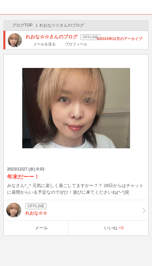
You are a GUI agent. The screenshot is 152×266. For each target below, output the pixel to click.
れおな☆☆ (76, 210)
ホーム (7, 7)
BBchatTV (76, 7)
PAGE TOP (140, 248)
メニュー (145, 7)
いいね (114, 227)
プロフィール (76, 44)
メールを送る (44, 44)
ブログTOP (22, 25)
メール (41, 227)
